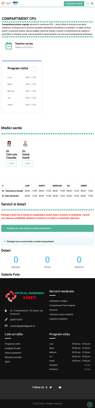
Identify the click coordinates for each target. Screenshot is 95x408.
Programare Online (74, 3)
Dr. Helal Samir (26, 154)
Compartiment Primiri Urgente (62, 305)
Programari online (12, 344)
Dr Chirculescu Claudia (14, 154)
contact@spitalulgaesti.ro (22, 326)
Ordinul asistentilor (13, 353)
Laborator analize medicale (61, 314)
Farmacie (53, 310)
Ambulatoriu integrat (58, 301)
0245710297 (16, 319)
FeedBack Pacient (12, 348)
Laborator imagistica (58, 319)
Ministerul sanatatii (13, 357)
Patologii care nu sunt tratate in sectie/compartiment (30, 241)
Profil (11, 163)
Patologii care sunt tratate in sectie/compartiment (29, 228)
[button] (47, 228)
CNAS (7, 362)
